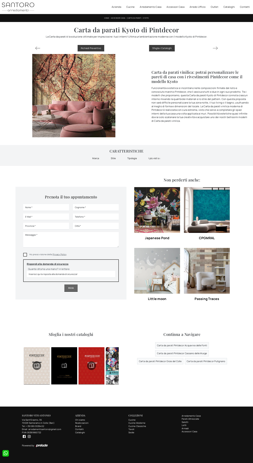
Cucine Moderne (137, 422)
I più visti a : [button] (154, 158)
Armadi (185, 428)
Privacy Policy (60, 254)
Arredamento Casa (150, 7)
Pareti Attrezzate (190, 418)
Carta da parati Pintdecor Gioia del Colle (160, 361)
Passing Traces (207, 299)
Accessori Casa (175, 7)
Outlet (214, 7)
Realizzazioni (81, 422)
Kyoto (146, 18)
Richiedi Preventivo (91, 48)
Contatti (245, 7)
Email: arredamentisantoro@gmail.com (41, 429)
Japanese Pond (157, 238)
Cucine (130, 7)
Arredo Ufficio (198, 7)
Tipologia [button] (132, 158)
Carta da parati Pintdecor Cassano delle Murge (182, 353)
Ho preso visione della (47, 254)
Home (106, 18)
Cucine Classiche (137, 426)
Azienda (116, 7)
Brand (78, 426)
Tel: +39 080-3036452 (33, 426)
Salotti (185, 422)
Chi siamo (80, 419)
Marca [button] (95, 158)
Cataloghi (229, 7)
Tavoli (131, 429)
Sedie (131, 432)
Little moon (157, 299)
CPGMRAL (207, 238)
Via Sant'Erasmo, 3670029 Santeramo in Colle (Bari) (38, 421)
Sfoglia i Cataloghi (162, 48)
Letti (184, 425)
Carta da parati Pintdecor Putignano (206, 361)
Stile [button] (113, 158)
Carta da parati (134, 18)
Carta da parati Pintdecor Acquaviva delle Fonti (182, 345)
